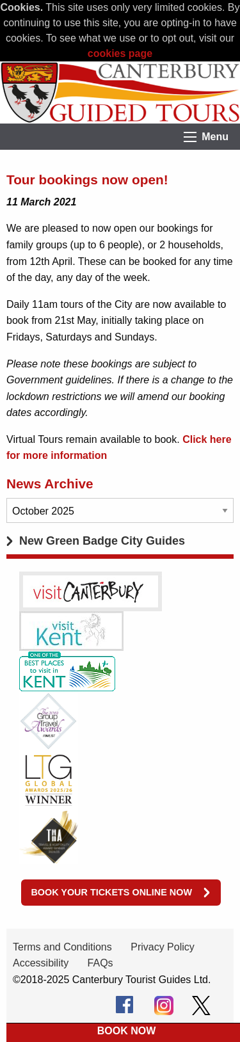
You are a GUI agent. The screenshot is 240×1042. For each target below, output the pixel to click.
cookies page (120, 53)
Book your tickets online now (111, 892)
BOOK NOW (126, 1030)
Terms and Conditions (62, 947)
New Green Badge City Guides (102, 540)
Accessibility (40, 963)
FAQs (100, 963)
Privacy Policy (163, 947)
